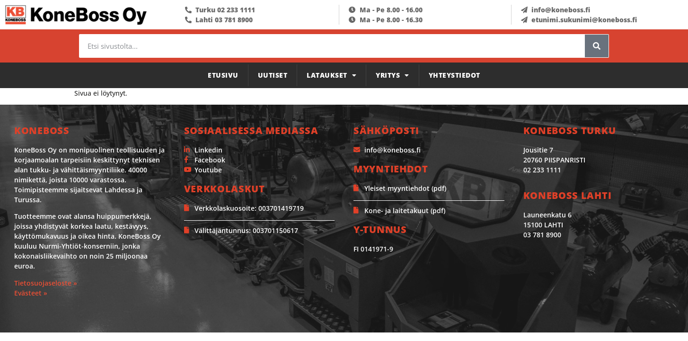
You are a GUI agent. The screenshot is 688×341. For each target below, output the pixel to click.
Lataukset (331, 75)
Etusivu (223, 75)
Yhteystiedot (454, 75)
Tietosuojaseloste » (45, 282)
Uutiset (273, 75)
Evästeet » (30, 292)
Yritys (392, 75)
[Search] (597, 46)
